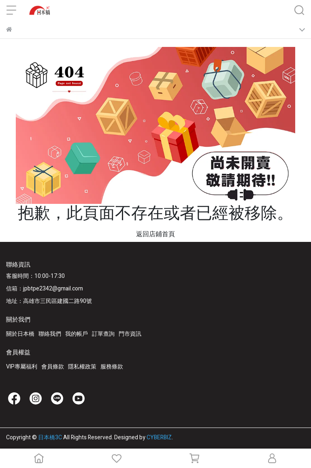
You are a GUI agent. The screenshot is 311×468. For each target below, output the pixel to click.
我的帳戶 (76, 334)
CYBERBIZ (159, 437)
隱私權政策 (82, 366)
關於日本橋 (20, 334)
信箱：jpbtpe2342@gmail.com (44, 288)
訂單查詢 (103, 334)
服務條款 (111, 366)
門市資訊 (130, 334)
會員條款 (52, 366)
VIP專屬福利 (21, 366)
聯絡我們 (49, 334)
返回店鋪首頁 (155, 234)
